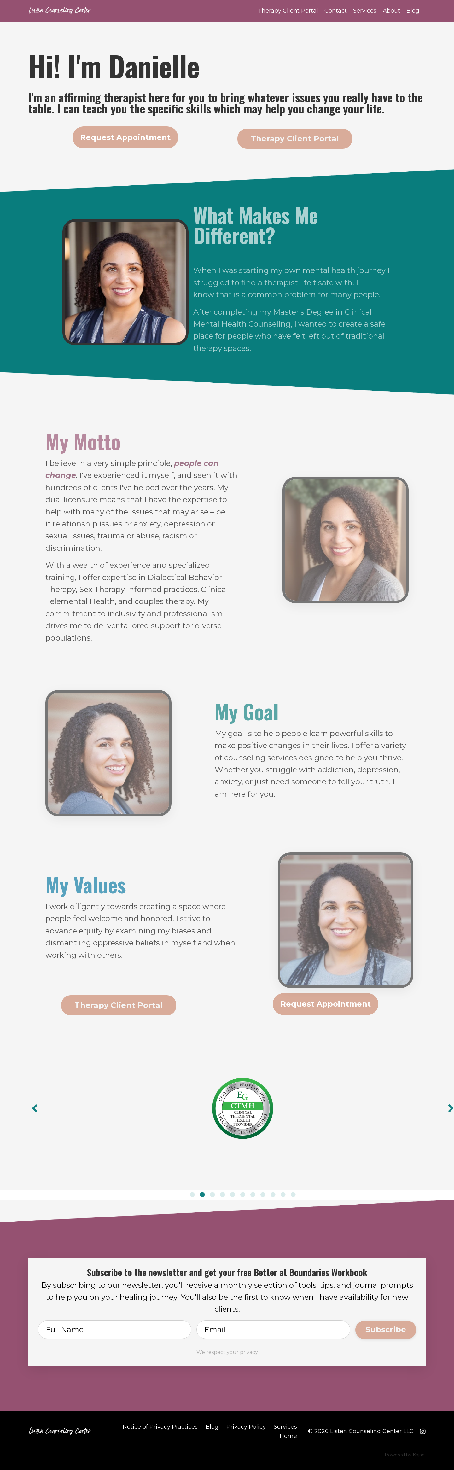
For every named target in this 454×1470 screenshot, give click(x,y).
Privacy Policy (246, 1425)
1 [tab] (192, 1192)
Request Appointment (125, 137)
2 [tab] (202, 1192)
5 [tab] (233, 1192)
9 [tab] (273, 1192)
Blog (412, 10)
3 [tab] (212, 1192)
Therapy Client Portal (288, 10)
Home (288, 1434)
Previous (35, 1107)
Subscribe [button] (385, 1328)
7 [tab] (253, 1192)
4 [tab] (222, 1192)
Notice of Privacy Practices (160, 1425)
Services (364, 10)
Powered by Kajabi (405, 1454)
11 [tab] (293, 1192)
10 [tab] (283, 1192)
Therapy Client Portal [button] (295, 138)
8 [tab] (263, 1192)
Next (451, 1107)
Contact (335, 10)
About (391, 10)
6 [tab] (243, 1192)
